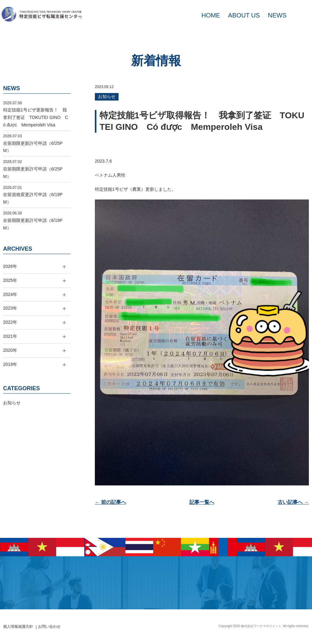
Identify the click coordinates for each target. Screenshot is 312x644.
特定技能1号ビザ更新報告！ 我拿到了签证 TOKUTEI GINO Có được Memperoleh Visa (35, 117)
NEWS (277, 15)
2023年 (10, 308)
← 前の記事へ (110, 502)
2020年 (10, 350)
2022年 (10, 322)
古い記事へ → (293, 502)
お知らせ (106, 96)
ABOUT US (244, 15)
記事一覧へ (201, 502)
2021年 (10, 336)
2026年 (10, 266)
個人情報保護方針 (18, 626)
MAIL (299, 15)
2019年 (10, 364)
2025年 (10, 280)
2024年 (10, 294)
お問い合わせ (49, 626)
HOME (210, 15)
